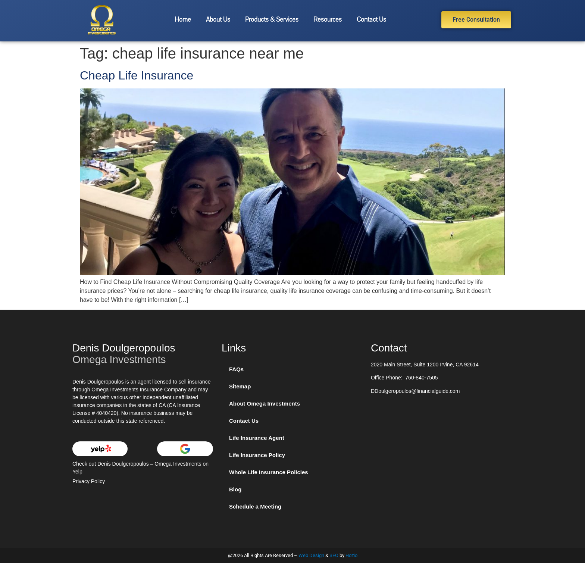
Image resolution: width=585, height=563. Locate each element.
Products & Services (271, 19)
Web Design (311, 555)
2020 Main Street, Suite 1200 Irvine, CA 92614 (425, 364)
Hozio (351, 555)
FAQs (236, 369)
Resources (327, 19)
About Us (218, 19)
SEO (333, 555)
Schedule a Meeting (255, 506)
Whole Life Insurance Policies (268, 472)
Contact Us (371, 19)
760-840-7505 (421, 378)
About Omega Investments (264, 403)
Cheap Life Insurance (136, 75)
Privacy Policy (88, 481)
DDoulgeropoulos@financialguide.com (415, 391)
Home (183, 19)
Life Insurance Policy (257, 455)
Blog (235, 489)
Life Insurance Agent (256, 438)
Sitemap (240, 386)
